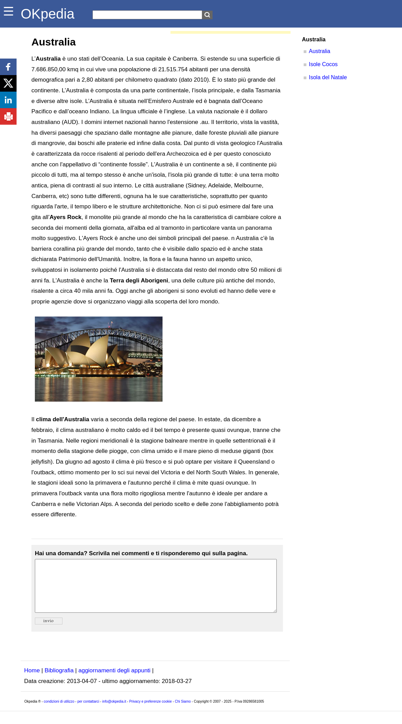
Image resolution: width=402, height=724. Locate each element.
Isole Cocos (323, 64)
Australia (319, 51)
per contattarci (88, 712)
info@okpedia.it (114, 712)
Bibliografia (59, 681)
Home (32, 681)
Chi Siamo (183, 712)
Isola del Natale (328, 77)
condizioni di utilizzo (59, 712)
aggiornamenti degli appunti (114, 681)
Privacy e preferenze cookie (150, 712)
